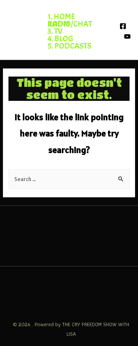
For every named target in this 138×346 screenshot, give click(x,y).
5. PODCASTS (69, 46)
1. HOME (61, 16)
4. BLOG (60, 38)
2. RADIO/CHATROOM (69, 24)
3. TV (55, 31)
